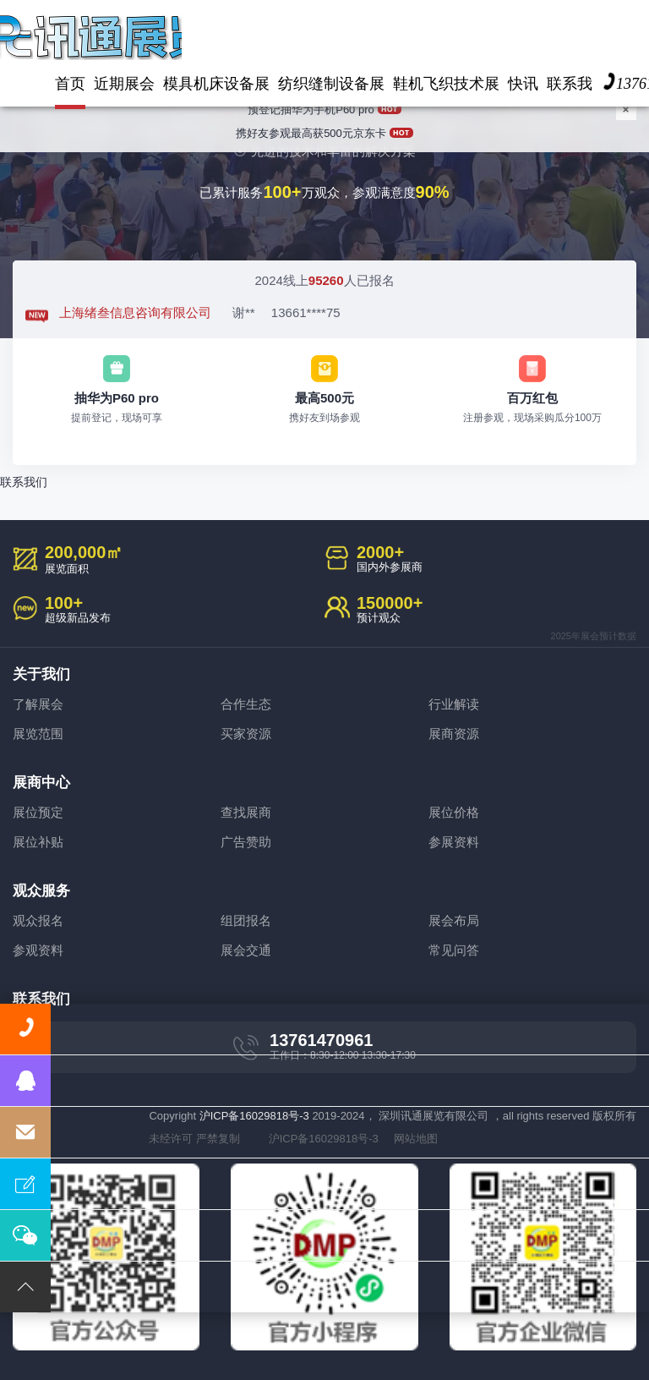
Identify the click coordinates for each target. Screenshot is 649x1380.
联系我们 (23, 482)
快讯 (523, 83)
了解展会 (38, 704)
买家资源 (246, 733)
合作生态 (246, 704)
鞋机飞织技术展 (446, 83)
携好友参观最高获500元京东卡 (324, 125)
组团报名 (246, 920)
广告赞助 (246, 842)
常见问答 (453, 950)
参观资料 (38, 950)
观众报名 (38, 920)
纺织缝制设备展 (331, 83)
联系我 (569, 83)
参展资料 (453, 842)
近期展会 (124, 83)
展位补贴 (38, 842)
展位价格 (453, 812)
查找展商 (246, 812)
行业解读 (453, 704)
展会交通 (246, 950)
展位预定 (38, 812)
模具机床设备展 (216, 83)
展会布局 (453, 920)
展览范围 (38, 733)
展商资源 (453, 733)
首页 (70, 83)
